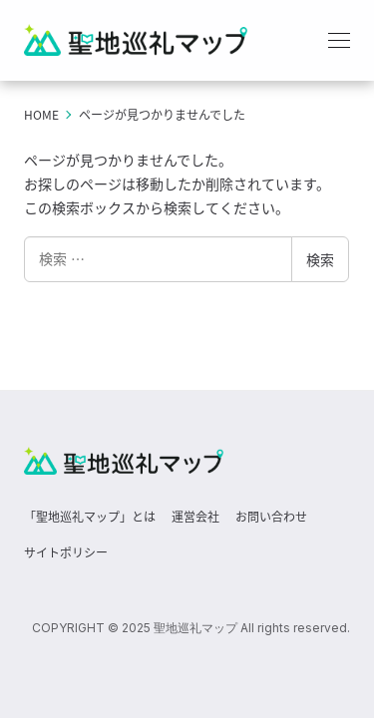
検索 (320, 259)
